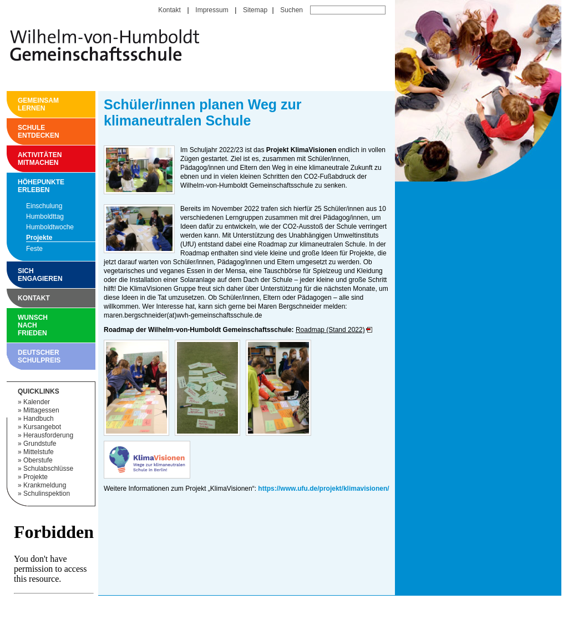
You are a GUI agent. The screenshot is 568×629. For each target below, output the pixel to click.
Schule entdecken (20, 131)
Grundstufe (39, 443)
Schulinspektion (46, 493)
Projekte (39, 237)
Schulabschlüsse (48, 468)
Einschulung (44, 206)
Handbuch (38, 418)
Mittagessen (41, 410)
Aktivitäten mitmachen (20, 159)
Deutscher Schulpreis (20, 356)
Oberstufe (38, 460)
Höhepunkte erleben (20, 186)
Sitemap (255, 10)
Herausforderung (48, 435)
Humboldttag (45, 216)
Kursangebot (42, 427)
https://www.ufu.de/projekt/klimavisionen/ (323, 488)
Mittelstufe (38, 452)
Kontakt (169, 10)
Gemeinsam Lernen (20, 104)
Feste (34, 249)
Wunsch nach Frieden (20, 325)
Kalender (36, 402)
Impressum (211, 10)
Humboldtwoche (50, 227)
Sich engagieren (20, 275)
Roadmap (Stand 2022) (330, 330)
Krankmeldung (44, 485)
